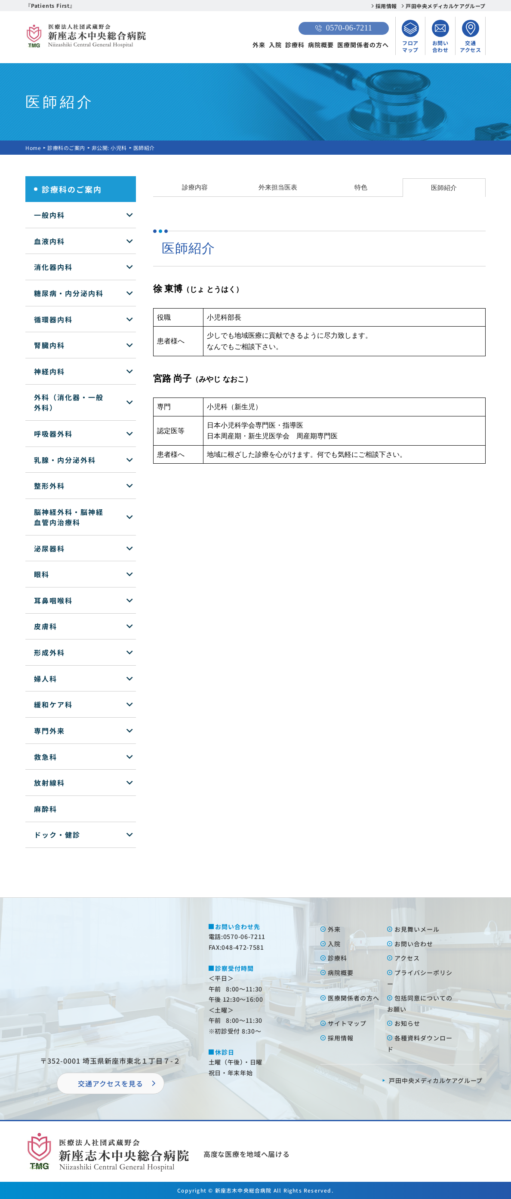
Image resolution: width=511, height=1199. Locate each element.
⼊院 (334, 943)
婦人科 (45, 678)
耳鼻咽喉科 (53, 600)
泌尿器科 (49, 548)
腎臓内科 (49, 345)
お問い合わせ (413, 943)
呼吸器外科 (53, 433)
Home (33, 147)
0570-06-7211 (343, 28)
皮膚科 (45, 626)
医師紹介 (444, 187)
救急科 (45, 757)
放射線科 (49, 782)
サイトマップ (347, 1023)
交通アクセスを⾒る (110, 1083)
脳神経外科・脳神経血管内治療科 (69, 517)
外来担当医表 (278, 187)
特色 (360, 187)
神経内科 (49, 371)
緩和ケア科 (53, 704)
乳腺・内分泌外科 (65, 460)
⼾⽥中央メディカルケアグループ (436, 1080)
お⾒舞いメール (417, 929)
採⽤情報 (341, 1038)
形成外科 (49, 652)
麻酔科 (45, 809)
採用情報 (386, 5)
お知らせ (407, 1023)
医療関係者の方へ (363, 44)
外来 (258, 44)
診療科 (295, 44)
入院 (275, 44)
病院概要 (321, 44)
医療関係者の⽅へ (353, 998)
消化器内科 (53, 267)
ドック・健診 (57, 834)
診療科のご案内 (66, 147)
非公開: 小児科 (109, 147)
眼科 (41, 574)
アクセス (407, 958)
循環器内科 (53, 319)
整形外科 (49, 485)
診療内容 (195, 187)
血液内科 (49, 241)
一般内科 (49, 215)
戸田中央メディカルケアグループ (446, 5)
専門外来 (49, 730)
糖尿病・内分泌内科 (69, 293)
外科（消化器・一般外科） (69, 402)
